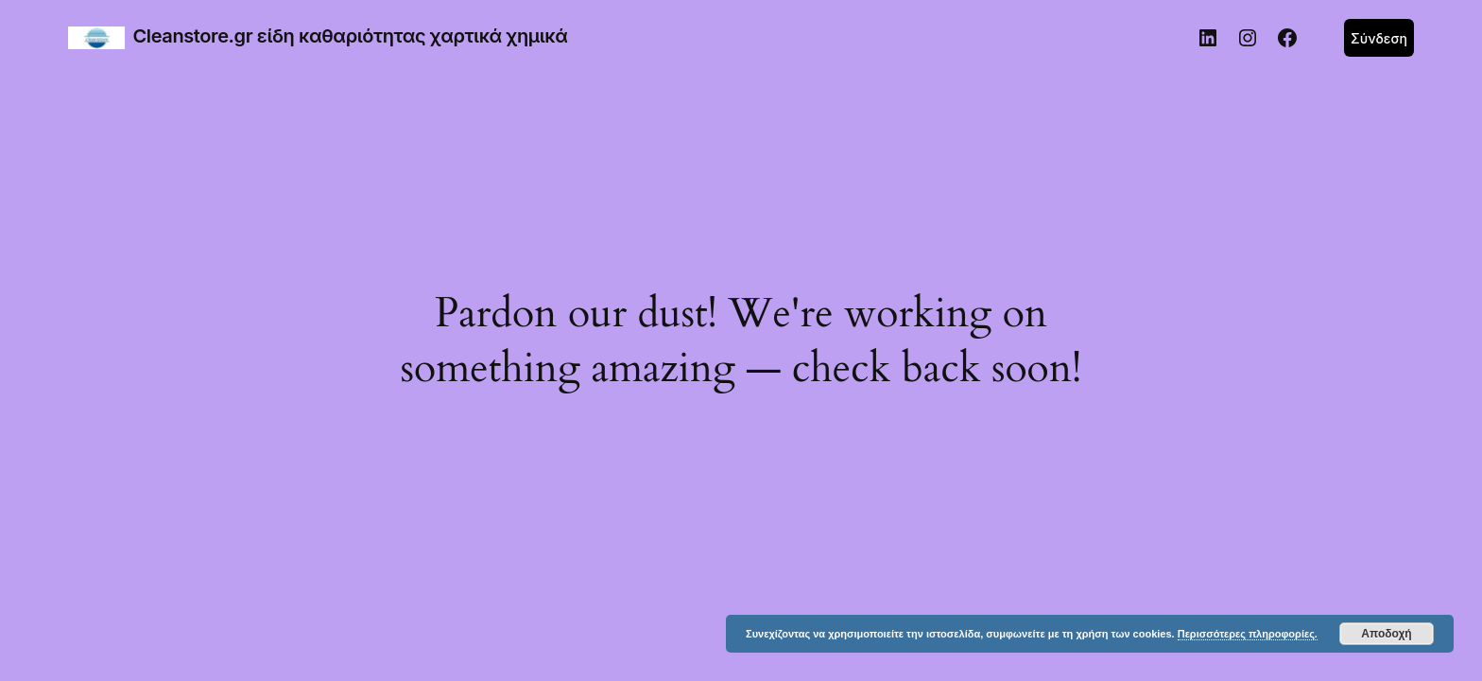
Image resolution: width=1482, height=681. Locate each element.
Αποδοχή (1386, 633)
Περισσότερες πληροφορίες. (1248, 633)
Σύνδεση (1379, 38)
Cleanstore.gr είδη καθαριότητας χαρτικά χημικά (350, 36)
